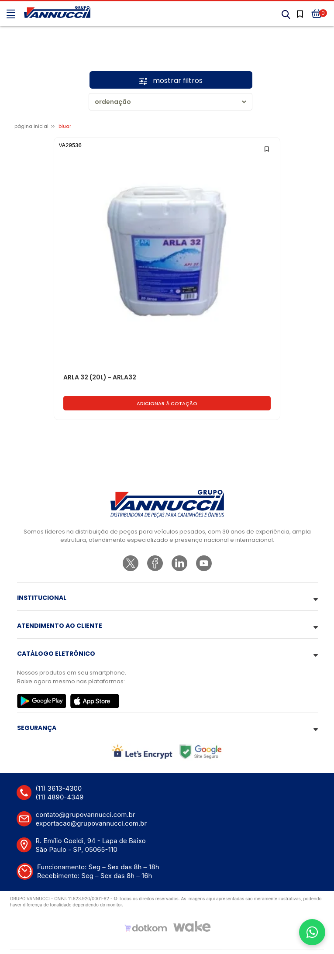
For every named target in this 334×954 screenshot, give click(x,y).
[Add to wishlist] (267, 148)
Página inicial (31, 126)
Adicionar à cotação (167, 403)
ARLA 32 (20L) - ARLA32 (99, 378)
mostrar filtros (171, 81)
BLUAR (65, 126)
